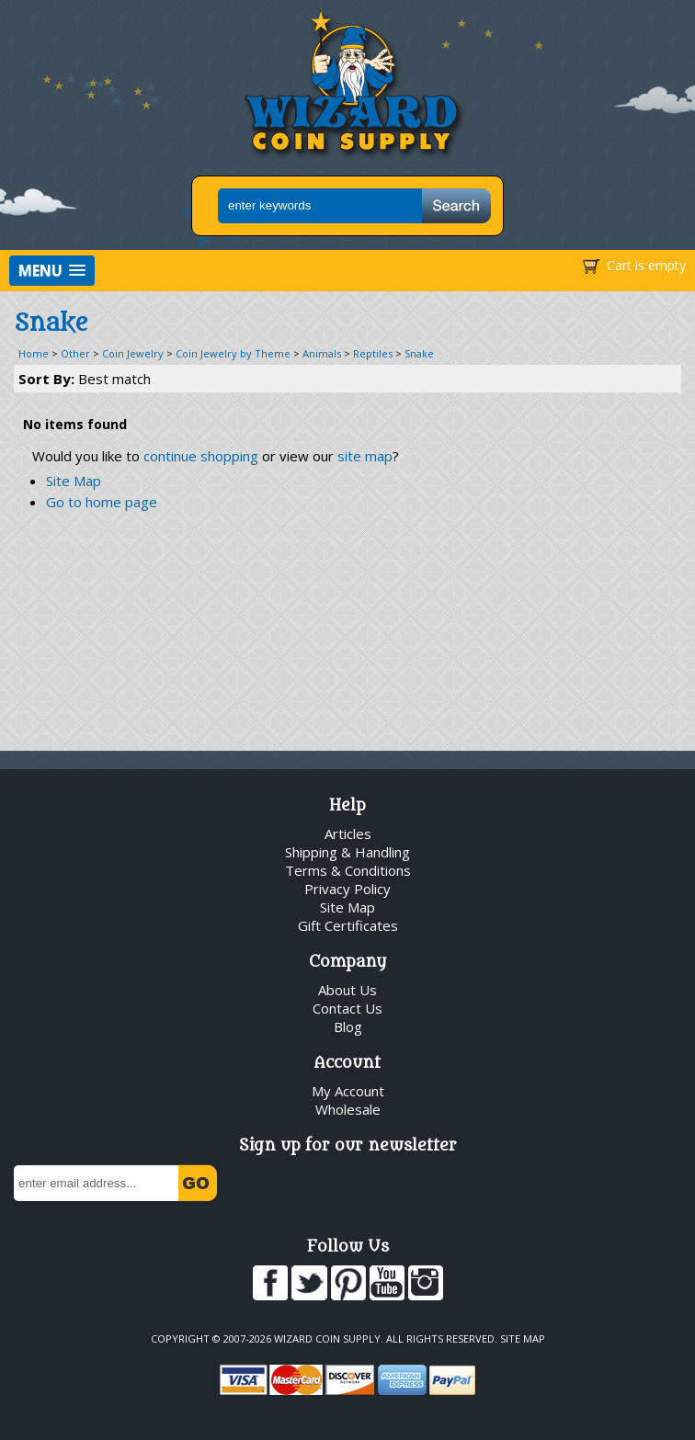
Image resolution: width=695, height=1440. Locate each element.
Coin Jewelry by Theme (233, 353)
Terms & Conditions (348, 870)
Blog (348, 1026)
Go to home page (101, 502)
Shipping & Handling (347, 852)
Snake (419, 353)
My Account (348, 1091)
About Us (347, 990)
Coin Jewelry (133, 353)
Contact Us (347, 1008)
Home (33, 353)
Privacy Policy (347, 888)
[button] (52, 270)
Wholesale (348, 1109)
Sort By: (84, 378)
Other (75, 353)
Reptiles (373, 353)
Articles (348, 833)
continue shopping (200, 456)
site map (365, 456)
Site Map (73, 480)
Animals (321, 353)
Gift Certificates (348, 925)
